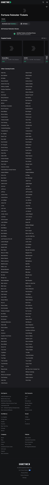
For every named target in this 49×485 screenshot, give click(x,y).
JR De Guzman (4, 219)
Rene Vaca (28, 302)
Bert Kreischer (29, 100)
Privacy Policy (24, 472)
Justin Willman (4, 222)
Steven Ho (3, 347)
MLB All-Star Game (5, 398)
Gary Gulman (28, 161)
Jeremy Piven (4, 194)
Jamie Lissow (4, 183)
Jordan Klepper (29, 214)
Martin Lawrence (5, 261)
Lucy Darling (28, 244)
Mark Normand (29, 255)
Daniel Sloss (28, 133)
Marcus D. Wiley (4, 252)
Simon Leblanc (4, 327)
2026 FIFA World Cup (6, 396)
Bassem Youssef (29, 94)
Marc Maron (4, 250)
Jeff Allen (28, 186)
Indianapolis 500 (5, 405)
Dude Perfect (29, 150)
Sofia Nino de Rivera (30, 330)
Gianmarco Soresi (5, 166)
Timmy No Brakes (30, 355)
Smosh (2, 330)
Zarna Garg (28, 380)
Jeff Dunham (28, 189)
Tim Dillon (3, 355)
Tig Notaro (3, 352)
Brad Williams (4, 111)
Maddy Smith (4, 247)
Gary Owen (3, 164)
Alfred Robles (29, 75)
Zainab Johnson (29, 377)
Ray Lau (3, 302)
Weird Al (3, 371)
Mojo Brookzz (29, 275)
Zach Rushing (4, 377)
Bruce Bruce (28, 114)
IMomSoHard (4, 180)
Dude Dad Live (4, 150)
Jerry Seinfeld (29, 194)
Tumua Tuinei (29, 363)
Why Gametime (4, 453)
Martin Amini (28, 258)
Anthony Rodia (29, 86)
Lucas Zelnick (4, 244)
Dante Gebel (28, 136)
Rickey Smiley (4, 305)
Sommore (3, 333)
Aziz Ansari (3, 94)
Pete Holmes (4, 294)
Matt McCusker (4, 263)
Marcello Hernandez (30, 250)
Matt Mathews (29, 261)
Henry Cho (3, 175)
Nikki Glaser (3, 286)
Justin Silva (28, 219)
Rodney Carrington (5, 311)
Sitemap (24, 477)
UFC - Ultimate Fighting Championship (10, 407)
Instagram (27, 419)
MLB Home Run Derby (6, 401)
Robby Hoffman (29, 308)
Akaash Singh (29, 72)
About (2, 437)
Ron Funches (28, 311)
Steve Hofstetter (29, 341)
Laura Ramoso (29, 238)
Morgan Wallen (28, 403)
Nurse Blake (28, 286)
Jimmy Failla (28, 202)
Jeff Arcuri (3, 189)
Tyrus (2, 366)
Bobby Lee (28, 106)
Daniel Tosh (3, 136)
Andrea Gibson (29, 81)
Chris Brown (28, 401)
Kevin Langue (29, 230)
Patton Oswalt (4, 291)
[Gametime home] (7, 2)
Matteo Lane (4, 266)
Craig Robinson (4, 130)
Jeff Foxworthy (29, 191)
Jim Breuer (28, 197)
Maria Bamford (4, 255)
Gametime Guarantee (30, 439)
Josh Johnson (29, 216)
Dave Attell (3, 139)
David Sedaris (4, 142)
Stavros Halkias (29, 335)
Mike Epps (28, 272)
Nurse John (3, 288)
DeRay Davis (28, 144)
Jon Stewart (28, 211)
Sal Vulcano (3, 319)
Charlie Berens (4, 117)
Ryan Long (28, 316)
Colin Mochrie (29, 125)
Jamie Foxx (28, 180)
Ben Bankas (28, 97)
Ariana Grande (28, 410)
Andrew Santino (29, 83)
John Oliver (3, 211)
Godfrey (27, 166)
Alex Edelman (4, 75)
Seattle (3, 421)
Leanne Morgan (4, 241)
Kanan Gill (28, 222)
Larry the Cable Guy (30, 236)
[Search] (43, 2)
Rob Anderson (29, 305)
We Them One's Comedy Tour (32, 369)
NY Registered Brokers (30, 446)
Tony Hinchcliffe (29, 358)
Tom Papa (3, 358)
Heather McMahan (30, 172)
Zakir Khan (3, 380)
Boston (2, 430)
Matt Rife (28, 263)
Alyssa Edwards (4, 81)
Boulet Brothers (29, 108)
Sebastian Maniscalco (6, 322)
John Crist (3, 208)
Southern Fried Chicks (6, 335)
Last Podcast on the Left (6, 238)
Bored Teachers (4, 108)
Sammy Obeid (29, 319)
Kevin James (4, 230)
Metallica (27, 407)
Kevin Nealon (4, 233)
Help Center (28, 437)
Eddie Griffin (4, 155)
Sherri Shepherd (29, 324)
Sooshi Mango (29, 333)
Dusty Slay (3, 153)
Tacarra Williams (29, 347)
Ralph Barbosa (29, 297)
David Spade (28, 142)
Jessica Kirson (4, 197)
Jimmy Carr (3, 202)
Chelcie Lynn (28, 117)
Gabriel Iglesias (4, 161)
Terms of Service (24, 475)
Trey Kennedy (4, 363)
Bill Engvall (28, 103)
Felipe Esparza (29, 155)
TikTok (26, 417)
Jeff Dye (3, 191)
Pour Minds (28, 294)
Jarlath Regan (29, 183)
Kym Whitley (4, 236)
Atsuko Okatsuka (29, 92)
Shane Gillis (3, 324)
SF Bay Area (4, 419)
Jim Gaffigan (4, 200)
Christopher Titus (5, 125)
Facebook (27, 423)
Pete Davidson (29, 291)
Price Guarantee (29, 442)
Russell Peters (4, 316)
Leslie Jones (28, 241)
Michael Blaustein (5, 269)
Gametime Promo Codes (7, 446)
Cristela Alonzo (29, 130)
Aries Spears (28, 89)
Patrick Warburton (30, 288)
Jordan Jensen (4, 214)
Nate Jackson (4, 283)
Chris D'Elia (28, 119)
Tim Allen (28, 352)
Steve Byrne (4, 341)
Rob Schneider (4, 308)
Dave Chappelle (29, 139)
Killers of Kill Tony (30, 233)
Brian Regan (28, 111)
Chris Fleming (4, 122)
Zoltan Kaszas (4, 383)
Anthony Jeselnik (5, 86)
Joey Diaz (28, 205)
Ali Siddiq (3, 78)
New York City (4, 426)
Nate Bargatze (29, 280)
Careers (3, 442)
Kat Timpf (3, 225)
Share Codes (28, 444)
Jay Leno (3, 186)
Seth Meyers (28, 322)
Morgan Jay (4, 277)
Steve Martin (4, 344)
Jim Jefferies (28, 200)
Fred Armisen (29, 158)
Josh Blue (3, 216)
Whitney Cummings (30, 371)
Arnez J (3, 92)
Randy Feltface (4, 299)
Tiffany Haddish (29, 349)
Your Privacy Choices (23, 470)
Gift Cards (3, 449)
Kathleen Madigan (30, 225)
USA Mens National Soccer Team (9, 403)
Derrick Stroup (4, 147)
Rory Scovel (28, 313)
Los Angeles (4, 417)
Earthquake (28, 153)
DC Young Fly (4, 144)
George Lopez (29, 164)
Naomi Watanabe (5, 280)
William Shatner (29, 374)
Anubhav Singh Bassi (5, 89)
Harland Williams (4, 172)
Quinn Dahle (4, 297)
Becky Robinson (4, 97)
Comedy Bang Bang (5, 128)
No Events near (9, 23)
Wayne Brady (4, 369)
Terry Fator (3, 349)
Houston (3, 423)
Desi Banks (28, 147)
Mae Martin (28, 247)
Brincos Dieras (4, 114)
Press (2, 444)
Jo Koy (2, 205)
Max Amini (28, 266)
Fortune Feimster (5, 158)
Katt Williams (4, 227)
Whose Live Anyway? (6, 374)
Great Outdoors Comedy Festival (8, 169)
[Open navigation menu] (47, 2)
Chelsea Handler (5, 119)
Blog (2, 439)
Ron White (3, 313)
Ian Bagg (28, 175)
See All (44, 38)
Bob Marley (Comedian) (6, 106)
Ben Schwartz (4, 100)
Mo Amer (3, 275)
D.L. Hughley (4, 133)
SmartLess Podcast (30, 327)
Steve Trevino (29, 344)
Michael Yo (28, 269)
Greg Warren (28, 169)
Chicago (3, 428)
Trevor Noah (28, 360)
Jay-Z (26, 396)
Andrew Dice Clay (5, 83)
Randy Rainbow (29, 299)
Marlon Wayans (4, 258)
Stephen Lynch (29, 338)
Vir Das (27, 366)
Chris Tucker (28, 122)
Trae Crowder (4, 360)
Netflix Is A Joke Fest (30, 283)
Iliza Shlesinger (29, 178)
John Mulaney (29, 208)
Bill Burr (2, 103)
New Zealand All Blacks (6, 410)
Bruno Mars (28, 405)
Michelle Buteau (4, 272)
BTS (26, 398)
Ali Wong (28, 78)
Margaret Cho (29, 252)
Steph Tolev (4, 338)
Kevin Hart (28, 227)
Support (3, 451)
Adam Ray (3, 72)
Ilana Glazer (3, 178)
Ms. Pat (27, 277)
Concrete (28, 128)
